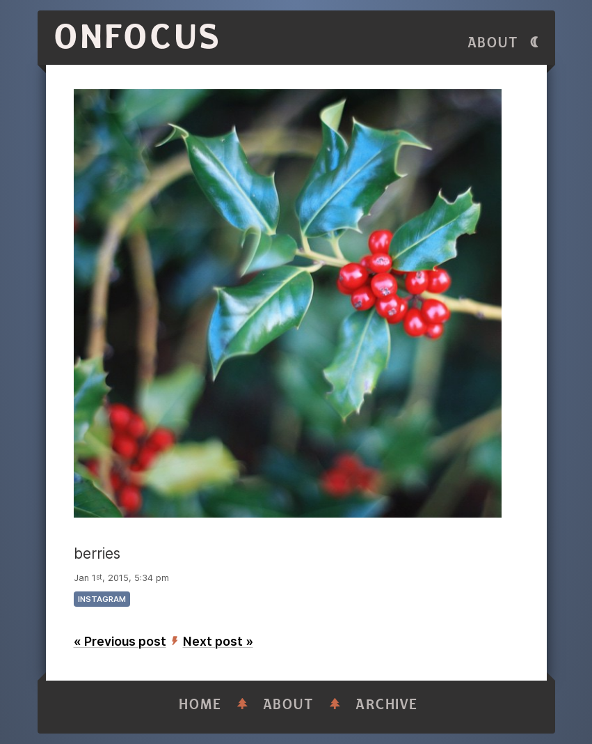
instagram (102, 599)
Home (200, 704)
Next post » (218, 641)
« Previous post (120, 641)
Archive (386, 704)
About (493, 43)
